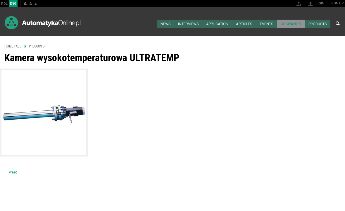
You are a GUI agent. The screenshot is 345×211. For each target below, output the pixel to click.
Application (216, 23)
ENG (13, 4)
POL (4, 4)
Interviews (188, 23)
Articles (243, 23)
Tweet (12, 172)
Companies (290, 23)
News (165, 23)
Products (317, 23)
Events (266, 23)
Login (319, 3)
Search (337, 23)
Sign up (337, 3)
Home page (149, 23)
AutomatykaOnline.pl (42, 22)
